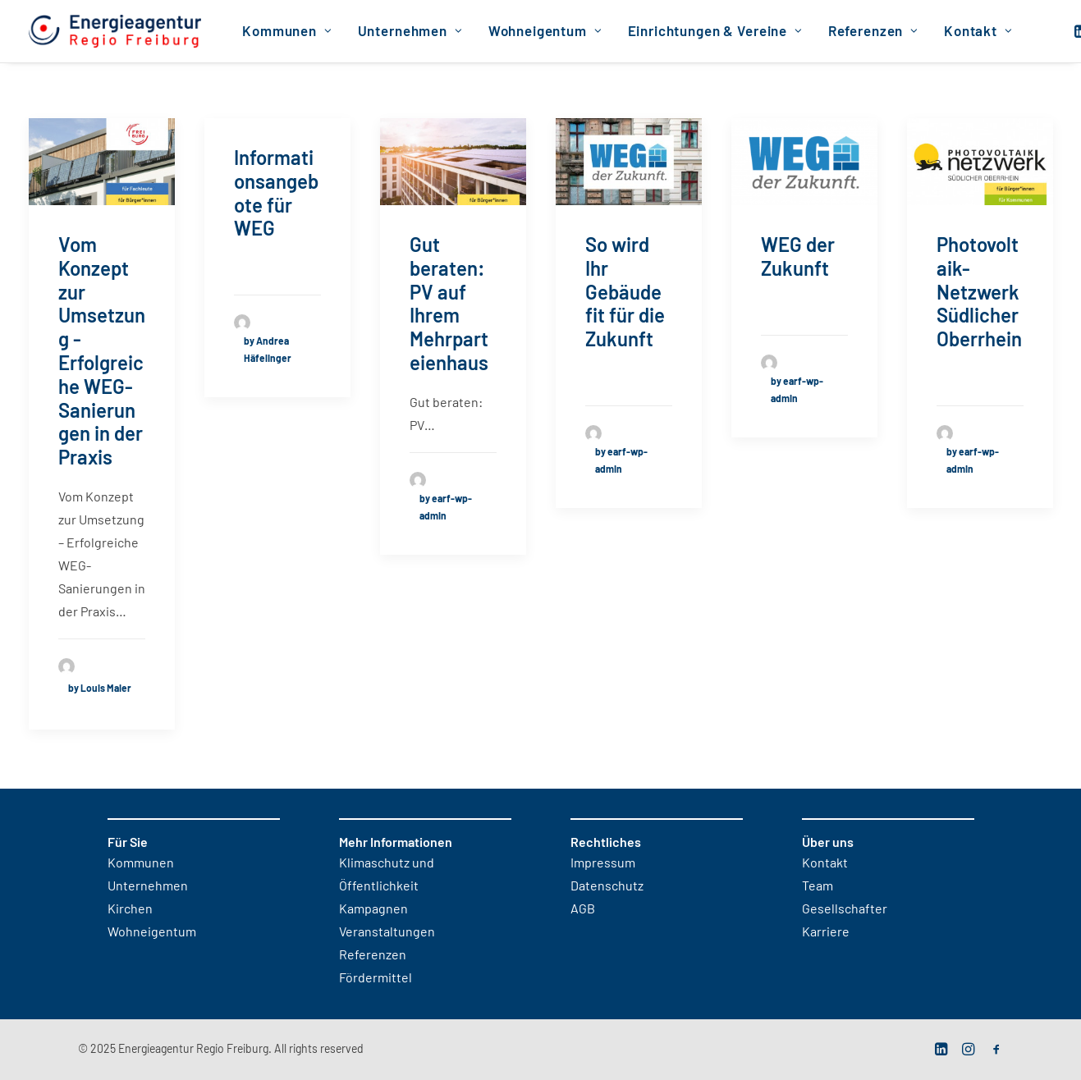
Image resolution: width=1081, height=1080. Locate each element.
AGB (582, 909)
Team (817, 886)
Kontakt (978, 32)
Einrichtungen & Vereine (715, 32)
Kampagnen (373, 909)
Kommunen (287, 32)
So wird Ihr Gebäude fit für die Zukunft (625, 293)
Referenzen (873, 32)
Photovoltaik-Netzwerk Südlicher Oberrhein (979, 293)
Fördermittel (375, 978)
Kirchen (130, 909)
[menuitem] (287, 31)
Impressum (602, 863)
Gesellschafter (844, 909)
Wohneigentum (545, 32)
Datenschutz (607, 886)
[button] (102, 161)
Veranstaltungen (387, 932)
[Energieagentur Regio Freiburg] (115, 31)
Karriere (826, 932)
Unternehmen (410, 32)
